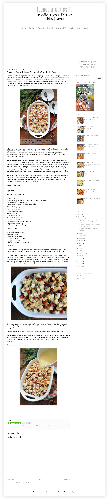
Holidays (18, 427)
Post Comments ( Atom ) (22, 482)
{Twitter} (95, 66)
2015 (79, 261)
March (81, 251)
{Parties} (50, 28)
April (80, 248)
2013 (79, 266)
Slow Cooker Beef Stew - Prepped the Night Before (92, 190)
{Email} (95, 68)
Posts (79, 276)
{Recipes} (41, 28)
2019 (79, 211)
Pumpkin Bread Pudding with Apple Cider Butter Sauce (92, 199)
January (81, 255)
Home (39, 479)
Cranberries (65, 425)
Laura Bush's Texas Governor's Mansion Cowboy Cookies (92, 164)
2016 (79, 259)
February (81, 253)
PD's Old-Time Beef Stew (91, 136)
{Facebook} (92, 61)
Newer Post (10, 479)
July (80, 243)
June (80, 246)
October (81, 236)
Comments (80, 279)
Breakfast (41, 425)
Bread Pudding (33, 425)
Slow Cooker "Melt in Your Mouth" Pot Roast (92, 118)
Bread (26, 425)
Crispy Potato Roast (90, 153)
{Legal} (86, 28)
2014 (79, 264)
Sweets (24, 427)
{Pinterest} (94, 64)
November (82, 233)
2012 (79, 269)
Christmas (58, 425)
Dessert (10, 427)
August (81, 240)
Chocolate (52, 425)
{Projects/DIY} (61, 28)
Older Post (67, 479)
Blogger (74, 492)
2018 (79, 214)
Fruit (14, 427)
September (82, 238)
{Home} (23, 28)
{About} (31, 28)
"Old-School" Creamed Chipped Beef (90, 127)
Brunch (46, 425)
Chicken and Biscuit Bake (91, 180)
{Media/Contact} (74, 28)
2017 (79, 216)
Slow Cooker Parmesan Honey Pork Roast (91, 145)
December (82, 219)
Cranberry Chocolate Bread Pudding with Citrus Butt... (89, 225)
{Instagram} (94, 63)
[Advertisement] (16, 49)
